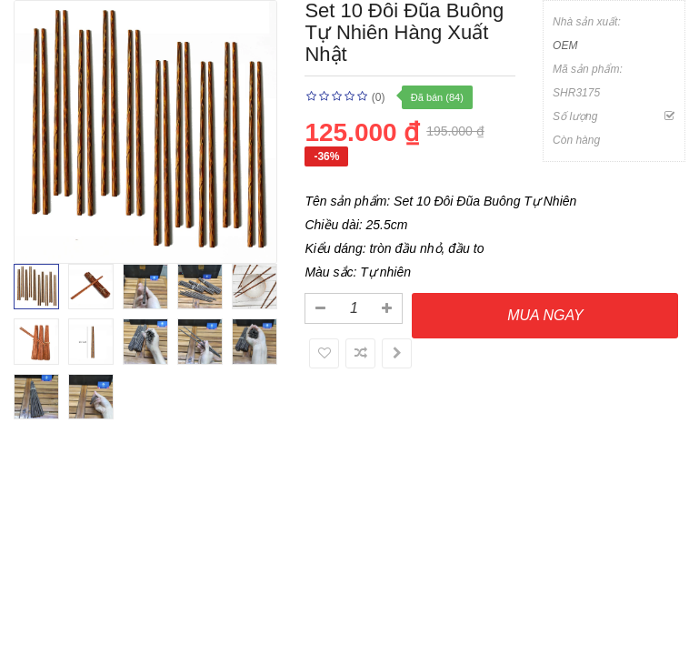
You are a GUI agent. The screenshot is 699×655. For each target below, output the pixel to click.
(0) (378, 97)
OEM (565, 45)
